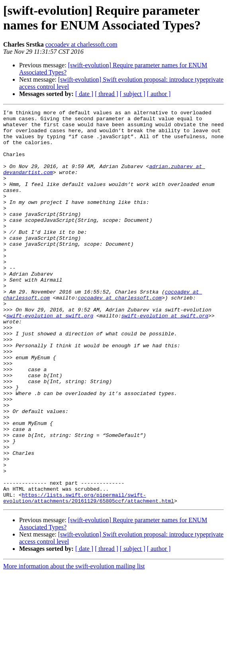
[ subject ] (132, 93)
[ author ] (159, 93)
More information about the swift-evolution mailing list (74, 645)
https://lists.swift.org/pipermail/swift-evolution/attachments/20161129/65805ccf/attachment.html (88, 576)
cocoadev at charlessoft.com (81, 44)
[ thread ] (106, 93)
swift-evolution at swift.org (49, 357)
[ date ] (84, 93)
